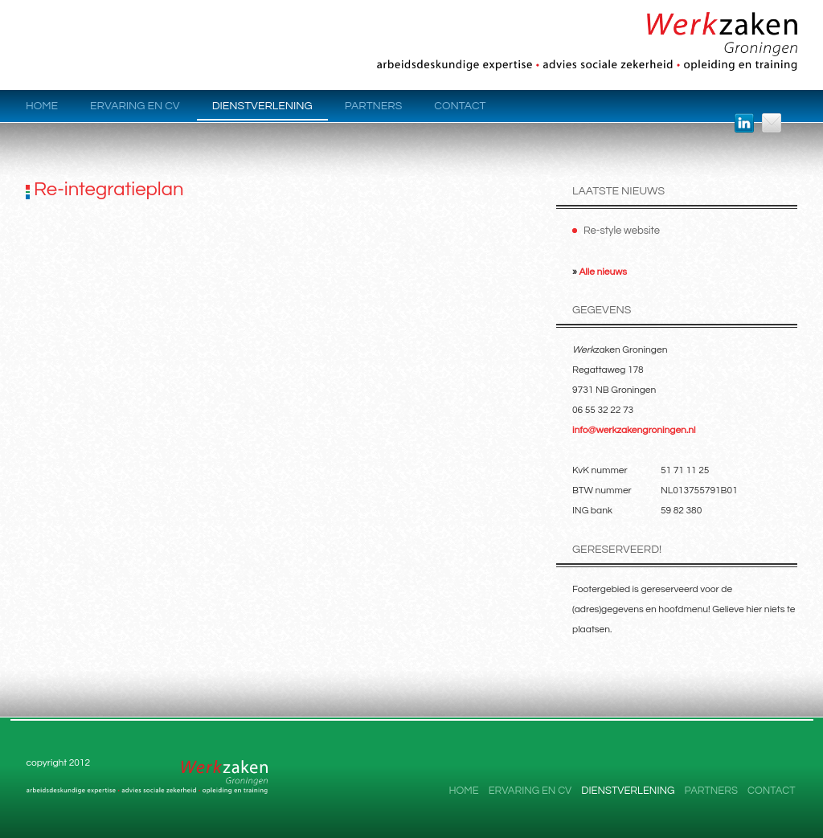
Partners (374, 106)
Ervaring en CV (135, 106)
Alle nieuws (603, 272)
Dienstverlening (262, 106)
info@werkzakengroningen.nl (634, 430)
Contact (459, 106)
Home (42, 106)
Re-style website (621, 230)
